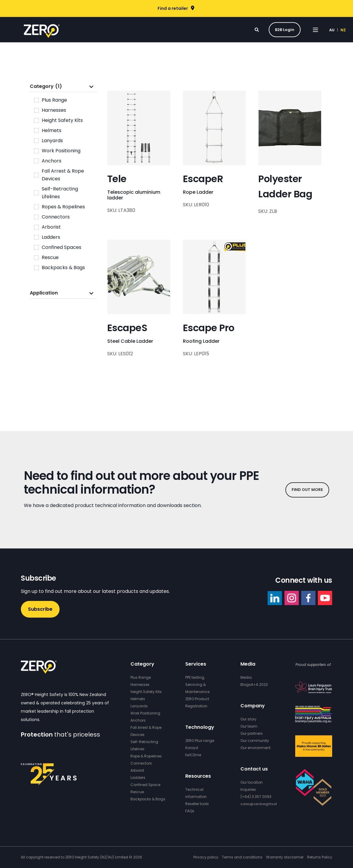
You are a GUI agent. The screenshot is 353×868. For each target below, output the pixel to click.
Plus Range (54, 100)
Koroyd (191, 747)
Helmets (51, 130)
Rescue (50, 257)
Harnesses (54, 110)
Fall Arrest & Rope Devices (63, 175)
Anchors (51, 160)
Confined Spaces (61, 247)
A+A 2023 (259, 684)
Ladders (51, 237)
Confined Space (145, 784)
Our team (248, 726)
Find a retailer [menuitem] (173, 8)
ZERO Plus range (199, 740)
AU (332, 30)
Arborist (51, 227)
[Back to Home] (42, 34)
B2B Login (284, 29)
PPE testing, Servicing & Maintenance (197, 684)
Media (246, 677)
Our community (254, 740)
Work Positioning (61, 150)
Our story (248, 719)
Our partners (251, 733)
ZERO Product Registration (197, 702)
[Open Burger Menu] (315, 30)
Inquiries (248, 789)
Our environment (255, 747)
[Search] (257, 29)
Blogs (245, 684)
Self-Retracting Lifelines (60, 192)
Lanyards (52, 140)
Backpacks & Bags (63, 267)
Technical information (196, 793)
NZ (343, 30)
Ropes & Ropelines (63, 206)
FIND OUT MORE (307, 489)
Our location (251, 782)
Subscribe (40, 609)
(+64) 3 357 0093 (255, 796)
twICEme (193, 754)
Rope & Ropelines (146, 756)
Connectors (56, 216)
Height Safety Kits (62, 120)
